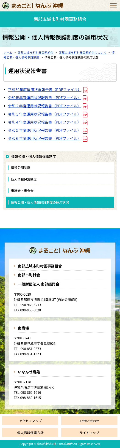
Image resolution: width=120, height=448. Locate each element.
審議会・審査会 (22, 190)
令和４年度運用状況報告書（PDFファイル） (44, 122)
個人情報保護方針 (30, 432)
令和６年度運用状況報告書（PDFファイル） (44, 138)
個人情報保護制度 (24, 179)
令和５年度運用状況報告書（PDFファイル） (44, 130)
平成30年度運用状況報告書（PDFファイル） (44, 89)
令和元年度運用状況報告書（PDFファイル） (44, 97)
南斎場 (23, 328)
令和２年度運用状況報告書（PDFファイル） (44, 105)
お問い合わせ (89, 420)
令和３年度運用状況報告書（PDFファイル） (44, 114)
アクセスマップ (30, 420)
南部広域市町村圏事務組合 (40, 266)
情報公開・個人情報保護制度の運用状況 (40, 202)
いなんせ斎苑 (29, 372)
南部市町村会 (29, 275)
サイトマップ (89, 432)
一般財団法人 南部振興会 (38, 284)
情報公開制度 (20, 167)
